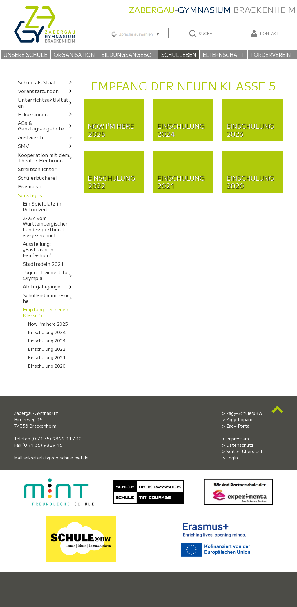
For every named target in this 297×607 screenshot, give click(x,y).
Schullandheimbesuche (49, 298)
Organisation (74, 54)
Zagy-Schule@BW (244, 413)
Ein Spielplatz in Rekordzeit (42, 207)
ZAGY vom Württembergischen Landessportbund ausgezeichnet (45, 227)
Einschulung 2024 (47, 332)
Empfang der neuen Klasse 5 (45, 312)
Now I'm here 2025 (48, 324)
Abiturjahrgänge (49, 286)
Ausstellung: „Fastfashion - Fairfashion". (40, 250)
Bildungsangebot (128, 54)
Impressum (237, 438)
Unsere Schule (25, 54)
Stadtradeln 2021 (43, 264)
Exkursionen (46, 114)
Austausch (46, 137)
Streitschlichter (37, 169)
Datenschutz (239, 445)
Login (232, 458)
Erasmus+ (30, 186)
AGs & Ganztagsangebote (46, 125)
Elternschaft (223, 54)
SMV (46, 146)
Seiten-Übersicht (244, 451)
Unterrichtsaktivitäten (46, 102)
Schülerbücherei (37, 178)
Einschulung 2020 (47, 366)
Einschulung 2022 (46, 349)
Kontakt (264, 33)
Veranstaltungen (46, 91)
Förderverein (271, 54)
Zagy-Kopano (239, 419)
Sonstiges (30, 195)
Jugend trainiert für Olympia (49, 275)
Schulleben (178, 54)
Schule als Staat (46, 82)
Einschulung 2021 (47, 357)
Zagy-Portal (238, 426)
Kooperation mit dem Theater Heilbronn (46, 157)
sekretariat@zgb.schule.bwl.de (55, 458)
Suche (200, 33)
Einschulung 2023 (46, 340)
